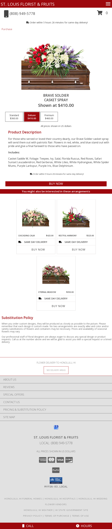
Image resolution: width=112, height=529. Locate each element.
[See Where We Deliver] (56, 370)
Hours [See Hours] (84, 526)
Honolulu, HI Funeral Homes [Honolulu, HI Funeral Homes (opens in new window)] (23, 498)
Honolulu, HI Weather (38, 510)
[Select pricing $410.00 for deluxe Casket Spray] (31, 117)
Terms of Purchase (57, 515)
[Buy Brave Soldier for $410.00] (55, 183)
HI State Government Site (71, 510)
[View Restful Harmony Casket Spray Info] (76, 217)
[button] (102, 14)
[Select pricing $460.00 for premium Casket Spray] (49, 117)
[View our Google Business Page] (56, 429)
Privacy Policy (32, 515)
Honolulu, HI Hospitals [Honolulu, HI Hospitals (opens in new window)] (60, 498)
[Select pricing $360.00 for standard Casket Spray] (14, 117)
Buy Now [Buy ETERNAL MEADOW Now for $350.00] (58, 306)
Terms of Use (80, 515)
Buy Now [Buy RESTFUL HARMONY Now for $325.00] (78, 249)
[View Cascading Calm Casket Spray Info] (35, 217)
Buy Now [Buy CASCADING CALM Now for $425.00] (38, 249)
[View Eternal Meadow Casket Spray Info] (56, 273)
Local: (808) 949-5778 (56, 443)
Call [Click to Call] (28, 526)
